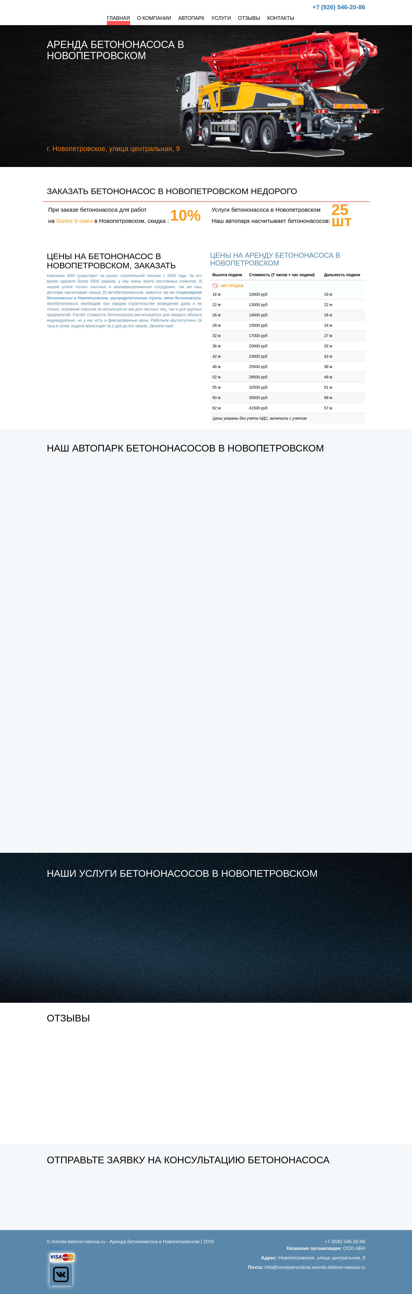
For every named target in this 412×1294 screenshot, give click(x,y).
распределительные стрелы (136, 298)
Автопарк (191, 18)
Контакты (280, 18)
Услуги (221, 18)
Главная (118, 18)
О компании (154, 18)
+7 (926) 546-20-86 (339, 7)
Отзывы (249, 18)
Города (54, 1248)
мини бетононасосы (182, 298)
